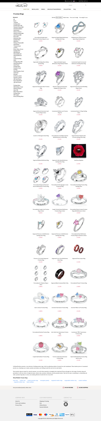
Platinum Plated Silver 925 (17, 89)
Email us (66, 401)
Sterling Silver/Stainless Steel (18, 70)
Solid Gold (15, 73)
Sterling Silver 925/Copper (16, 94)
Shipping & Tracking (44, 401)
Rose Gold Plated (17, 80)
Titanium (15, 22)
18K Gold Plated (17, 79)
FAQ (74, 9)
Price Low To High (74, 17)
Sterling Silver (16, 24)
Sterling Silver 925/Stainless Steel (18, 86)
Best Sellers (59, 17)
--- (14, 84)
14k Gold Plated (17, 82)
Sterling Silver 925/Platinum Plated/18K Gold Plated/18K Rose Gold (17, 54)
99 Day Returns (43, 405)
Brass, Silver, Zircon (18, 49)
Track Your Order (69, 1)
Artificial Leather (17, 76)
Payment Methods (44, 407)
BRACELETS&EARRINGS (55, 9)
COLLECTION (67, 9)
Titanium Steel (17, 46)
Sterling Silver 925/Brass (16, 40)
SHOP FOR (26, 9)
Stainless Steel (17, 68)
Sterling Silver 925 (17, 25)
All (14, 19)
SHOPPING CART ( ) (83, 1)
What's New (66, 17)
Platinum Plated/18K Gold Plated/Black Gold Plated (18, 28)
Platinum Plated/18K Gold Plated (18, 43)
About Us (17, 401)
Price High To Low (83, 17)
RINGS (43, 9)
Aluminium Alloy (17, 38)
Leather (15, 47)
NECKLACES (35, 9)
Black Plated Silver (18, 91)
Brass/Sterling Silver (18, 96)
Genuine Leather (17, 77)
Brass (14, 21)
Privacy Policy (18, 405)
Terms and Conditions (20, 403)
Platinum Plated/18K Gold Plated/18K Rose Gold (18, 35)
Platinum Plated (17, 32)
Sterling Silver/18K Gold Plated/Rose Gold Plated (17, 63)
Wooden (15, 74)
